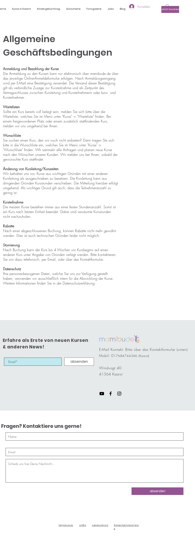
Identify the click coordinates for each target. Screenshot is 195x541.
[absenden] (79, 362)
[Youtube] (101, 393)
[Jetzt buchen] (170, 9)
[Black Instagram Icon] (119, 393)
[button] (21, 9)
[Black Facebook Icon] (110, 393)
